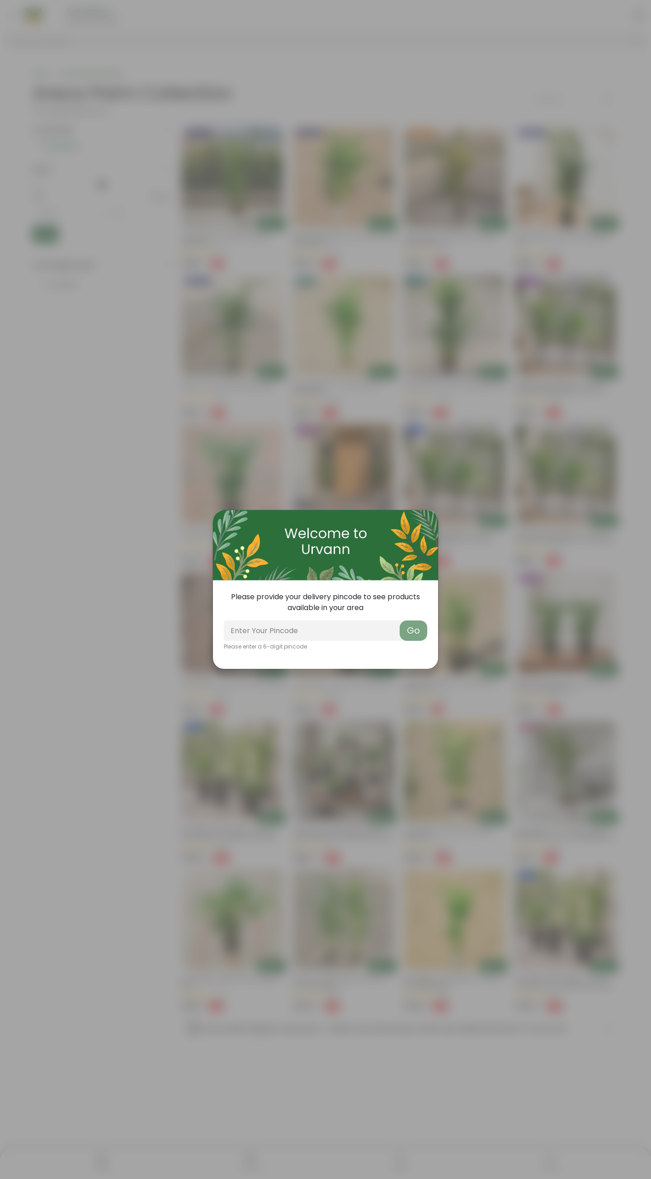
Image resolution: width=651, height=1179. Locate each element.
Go (413, 630)
